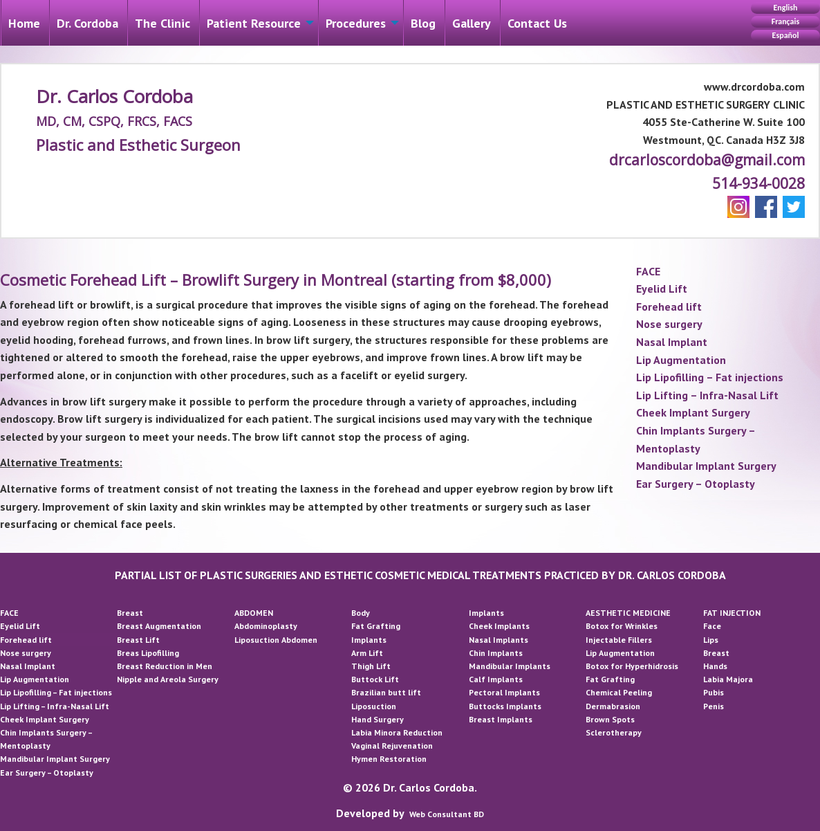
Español (785, 35)
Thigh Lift (371, 666)
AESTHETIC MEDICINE (628, 613)
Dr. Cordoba (87, 23)
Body (360, 613)
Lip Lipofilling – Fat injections (709, 377)
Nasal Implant (671, 342)
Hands (715, 666)
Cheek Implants (499, 626)
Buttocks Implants (505, 706)
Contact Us (537, 23)
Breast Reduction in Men (164, 666)
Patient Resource (254, 23)
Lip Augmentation (681, 360)
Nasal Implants (498, 639)
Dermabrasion (613, 706)
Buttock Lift (375, 679)
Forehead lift (669, 306)
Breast (130, 613)
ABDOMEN (253, 613)
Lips (710, 639)
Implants (368, 639)
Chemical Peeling (619, 692)
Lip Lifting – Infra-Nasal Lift (707, 395)
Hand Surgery (377, 719)
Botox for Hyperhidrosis (632, 666)
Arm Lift (367, 653)
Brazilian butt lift (386, 692)
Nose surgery (669, 324)
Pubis (713, 692)
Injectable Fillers (619, 639)
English (785, 7)
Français (785, 21)
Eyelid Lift (661, 288)
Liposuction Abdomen (275, 639)
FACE (648, 271)
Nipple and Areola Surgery (167, 679)
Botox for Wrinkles (622, 626)
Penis (713, 706)
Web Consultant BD (446, 814)
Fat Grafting (375, 626)
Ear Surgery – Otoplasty (695, 484)
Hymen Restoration (389, 759)
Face (712, 626)
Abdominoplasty (265, 626)
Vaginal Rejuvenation (392, 745)
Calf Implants (496, 679)
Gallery (471, 23)
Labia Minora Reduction (396, 732)
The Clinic (162, 23)
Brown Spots (610, 719)
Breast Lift (138, 639)
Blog (423, 23)
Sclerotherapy (614, 732)
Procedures (356, 23)
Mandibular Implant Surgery (706, 466)
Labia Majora (728, 679)
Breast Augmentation (159, 626)
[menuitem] (24, 23)
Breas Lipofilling (148, 653)
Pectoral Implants (504, 692)
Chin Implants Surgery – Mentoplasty (695, 439)
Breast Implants (500, 719)
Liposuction (373, 706)
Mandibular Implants (509, 666)
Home (24, 23)
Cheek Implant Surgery (693, 412)
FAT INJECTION (732, 613)
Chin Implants (496, 653)
